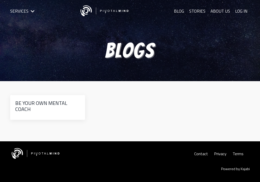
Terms (238, 154)
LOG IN (241, 11)
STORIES (198, 11)
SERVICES (21, 11)
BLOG (180, 11)
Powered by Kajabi (235, 168)
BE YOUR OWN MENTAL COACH (41, 106)
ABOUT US (220, 11)
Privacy (220, 154)
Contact (201, 154)
